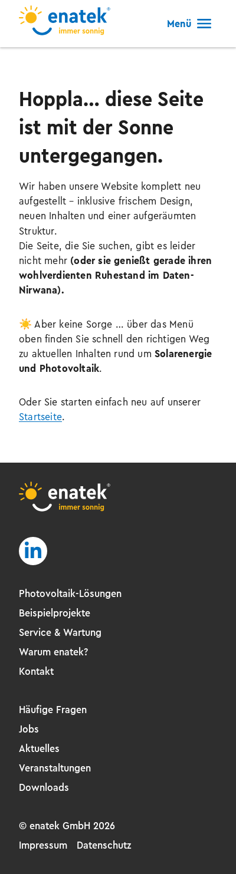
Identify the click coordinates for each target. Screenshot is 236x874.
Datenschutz (104, 845)
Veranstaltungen (55, 768)
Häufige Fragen (53, 709)
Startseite (40, 416)
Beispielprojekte (54, 613)
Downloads (44, 787)
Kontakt (36, 671)
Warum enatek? (53, 651)
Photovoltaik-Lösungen (70, 593)
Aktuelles (39, 748)
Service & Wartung (60, 632)
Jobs (29, 729)
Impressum (43, 845)
